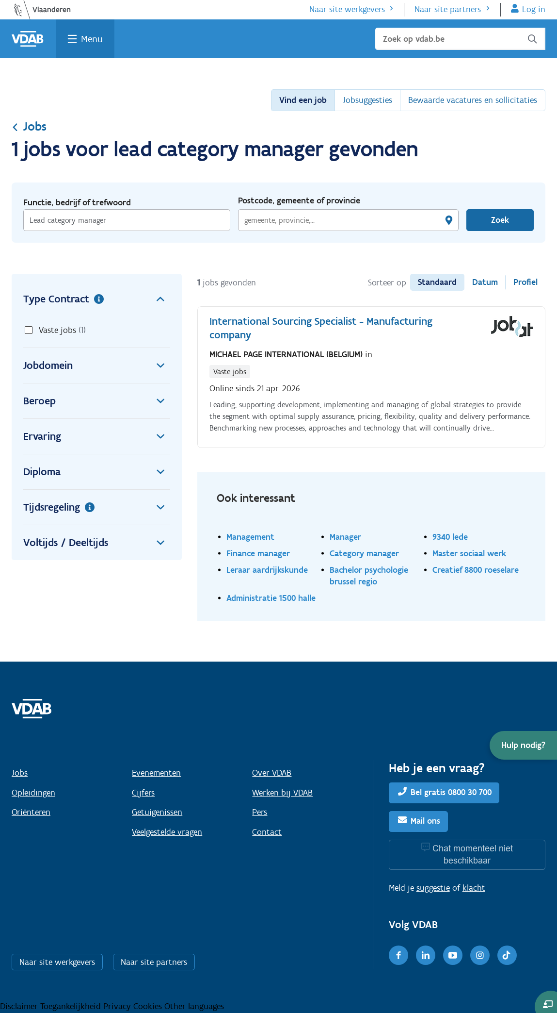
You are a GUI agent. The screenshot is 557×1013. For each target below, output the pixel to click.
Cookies (148, 1006)
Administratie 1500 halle (271, 598)
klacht (473, 887)
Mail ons (425, 820)
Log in (533, 9)
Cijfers (143, 792)
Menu (92, 39)
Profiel (525, 282)
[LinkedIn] (425, 955)
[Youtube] (452, 955)
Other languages (194, 1006)
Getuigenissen (157, 812)
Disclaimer (20, 1006)
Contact (267, 832)
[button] (523, 745)
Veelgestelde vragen (167, 832)
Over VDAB (271, 772)
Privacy (118, 1006)
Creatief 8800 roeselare (475, 570)
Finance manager (258, 553)
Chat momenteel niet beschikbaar (472, 854)
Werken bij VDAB (282, 792)
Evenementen (156, 772)
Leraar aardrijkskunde (267, 570)
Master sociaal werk (469, 553)
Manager (345, 536)
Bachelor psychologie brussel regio (369, 575)
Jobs (29, 126)
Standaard (437, 282)
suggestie (433, 887)
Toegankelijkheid (71, 1006)
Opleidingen (33, 792)
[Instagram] (480, 955)
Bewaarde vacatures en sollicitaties (472, 100)
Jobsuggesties (367, 100)
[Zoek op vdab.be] (460, 39)
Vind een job (303, 100)
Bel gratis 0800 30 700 (451, 792)
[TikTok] (507, 955)
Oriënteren (31, 812)
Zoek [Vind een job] (500, 220)
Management (250, 536)
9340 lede (450, 536)
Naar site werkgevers (347, 9)
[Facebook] (398, 955)
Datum (485, 282)
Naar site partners (447, 9)
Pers (259, 812)
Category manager (364, 553)
